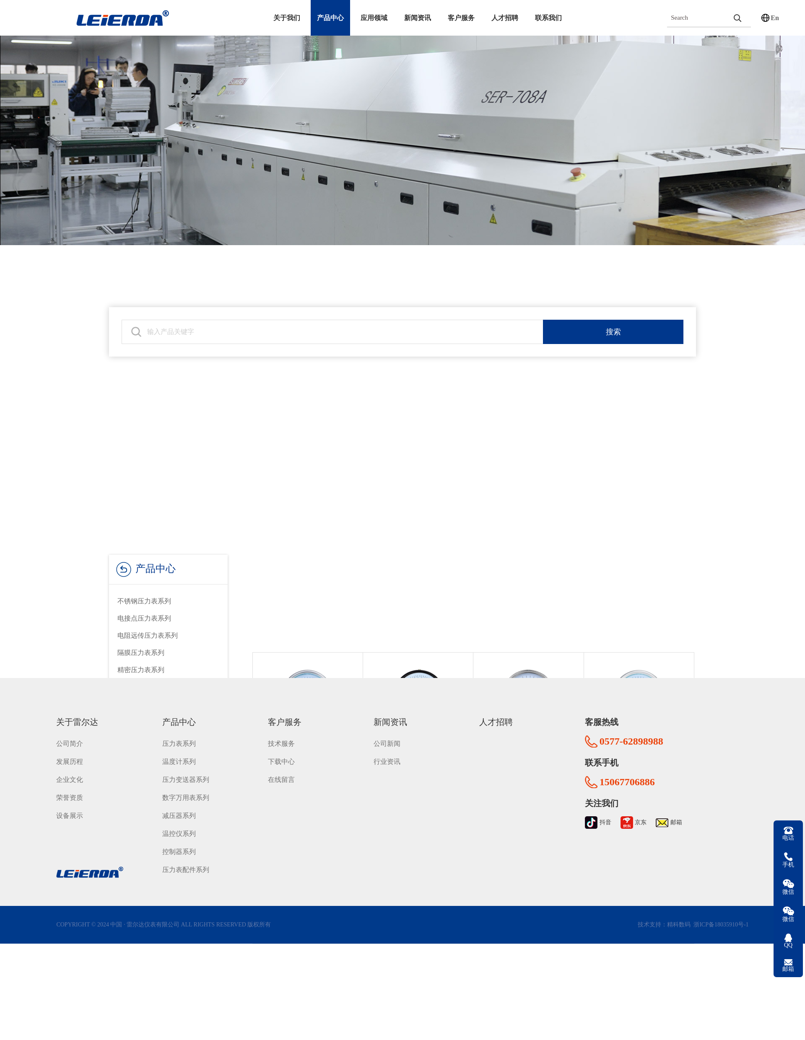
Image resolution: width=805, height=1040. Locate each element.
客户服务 (461, 18)
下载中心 (281, 753)
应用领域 (374, 18)
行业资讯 (387, 753)
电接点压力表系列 (144, 618)
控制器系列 (179, 843)
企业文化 (69, 771)
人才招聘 (504, 18)
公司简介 (69, 735)
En (775, 17)
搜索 (613, 325)
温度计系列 (179, 753)
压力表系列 (179, 735)
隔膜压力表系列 (140, 652)
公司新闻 (387, 735)
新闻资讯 (417, 18)
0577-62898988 (631, 733)
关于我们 (286, 18)
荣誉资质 (69, 789)
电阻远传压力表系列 (147, 635)
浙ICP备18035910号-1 (720, 916)
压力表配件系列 (185, 861)
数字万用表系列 (185, 789)
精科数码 (679, 916)
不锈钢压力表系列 (144, 601)
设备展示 (69, 807)
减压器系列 (179, 807)
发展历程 (69, 753)
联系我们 (548, 18)
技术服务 (281, 735)
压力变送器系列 (185, 771)
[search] (737, 17)
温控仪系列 (179, 825)
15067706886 (627, 773)
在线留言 (281, 771)
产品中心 (330, 18)
